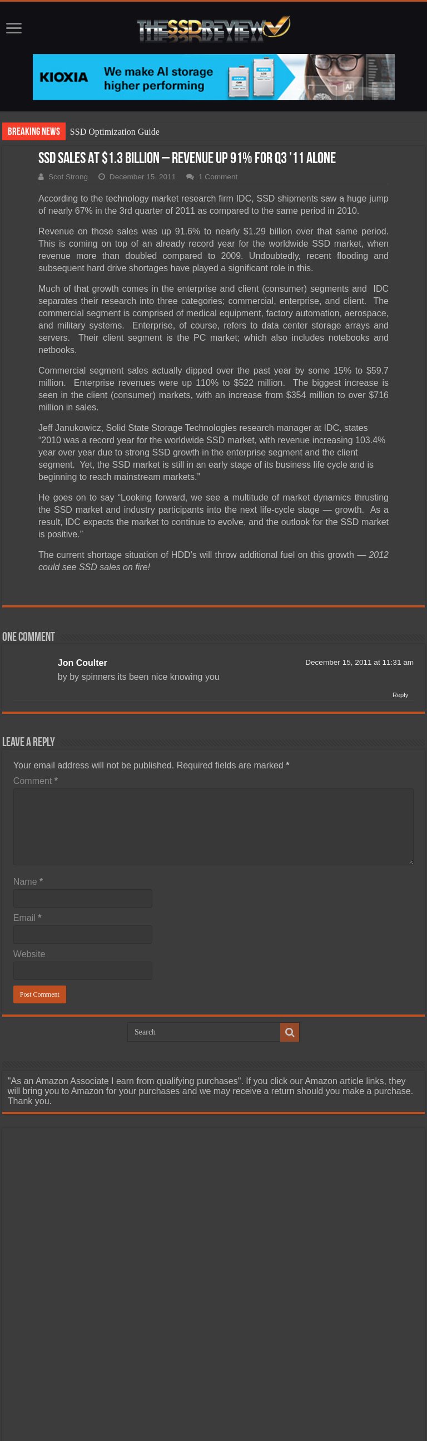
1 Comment (217, 177)
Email (27, 918)
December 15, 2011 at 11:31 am (359, 662)
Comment (35, 781)
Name (28, 881)
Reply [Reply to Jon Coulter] (400, 695)
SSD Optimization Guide (115, 131)
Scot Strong (68, 177)
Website (29, 954)
